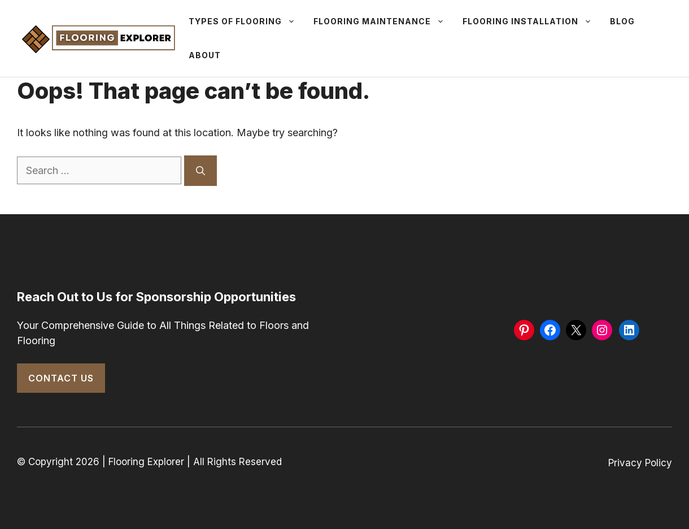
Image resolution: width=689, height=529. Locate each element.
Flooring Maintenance (383, 21)
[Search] (200, 170)
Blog (622, 21)
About (205, 55)
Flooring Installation (532, 21)
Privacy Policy (640, 463)
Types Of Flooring (246, 21)
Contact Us (61, 378)
